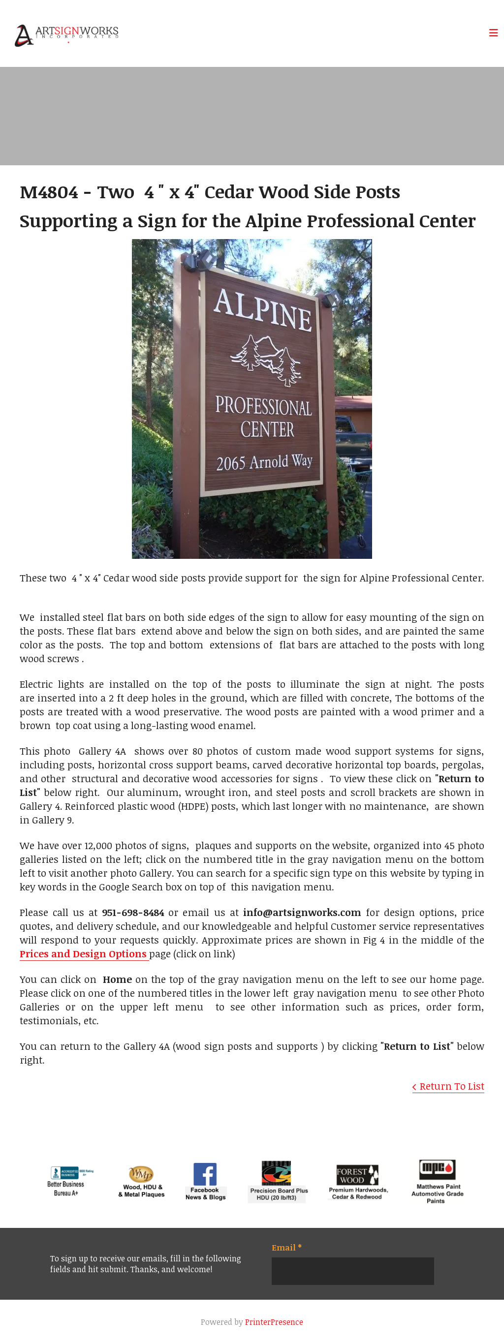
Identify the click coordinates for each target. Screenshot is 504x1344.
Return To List (452, 1086)
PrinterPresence (274, 1321)
